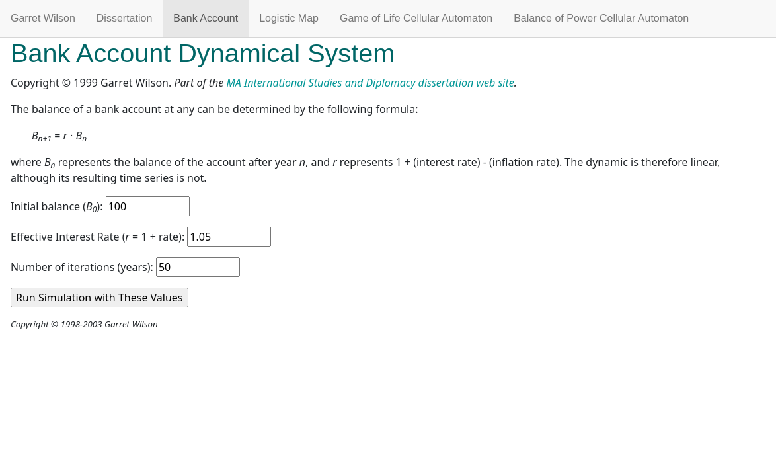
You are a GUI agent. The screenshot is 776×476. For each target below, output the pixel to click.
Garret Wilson (43, 18)
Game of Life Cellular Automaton (416, 18)
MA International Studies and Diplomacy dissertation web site (370, 82)
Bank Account (205, 18)
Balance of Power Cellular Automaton (601, 18)
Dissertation (124, 18)
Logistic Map (289, 18)
